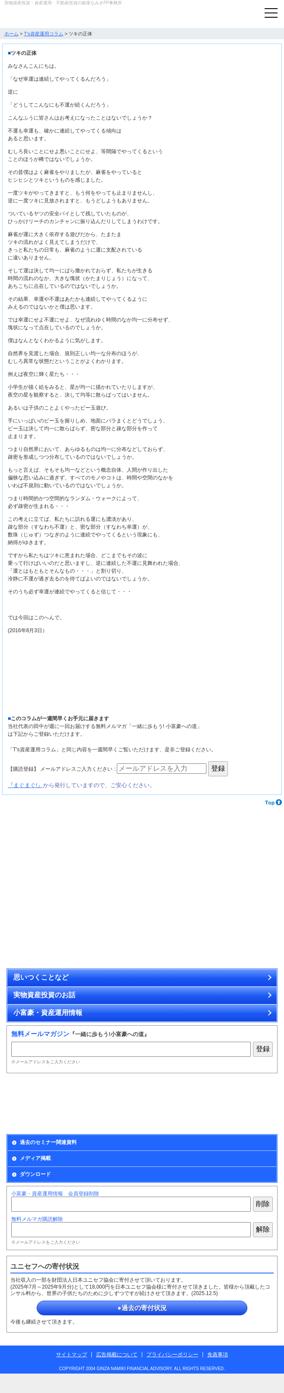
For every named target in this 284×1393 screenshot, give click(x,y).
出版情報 (211, 1104)
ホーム (11, 33)
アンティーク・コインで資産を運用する (72, 856)
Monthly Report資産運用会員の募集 (72, 1104)
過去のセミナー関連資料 (48, 1142)
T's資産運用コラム (43, 33)
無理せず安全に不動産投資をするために (72, 930)
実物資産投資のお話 (44, 995)
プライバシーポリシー (172, 1355)
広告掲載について (116, 1355)
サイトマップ (71, 1355)
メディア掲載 (35, 1158)
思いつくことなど (41, 977)
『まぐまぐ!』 (25, 785)
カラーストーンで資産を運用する (211, 856)
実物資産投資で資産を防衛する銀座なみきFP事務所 (49, 16)
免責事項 (217, 1355)
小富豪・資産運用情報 (47, 1012)
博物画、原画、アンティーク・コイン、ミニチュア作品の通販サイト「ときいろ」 (211, 930)
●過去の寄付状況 (141, 1307)
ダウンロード (35, 1174)
